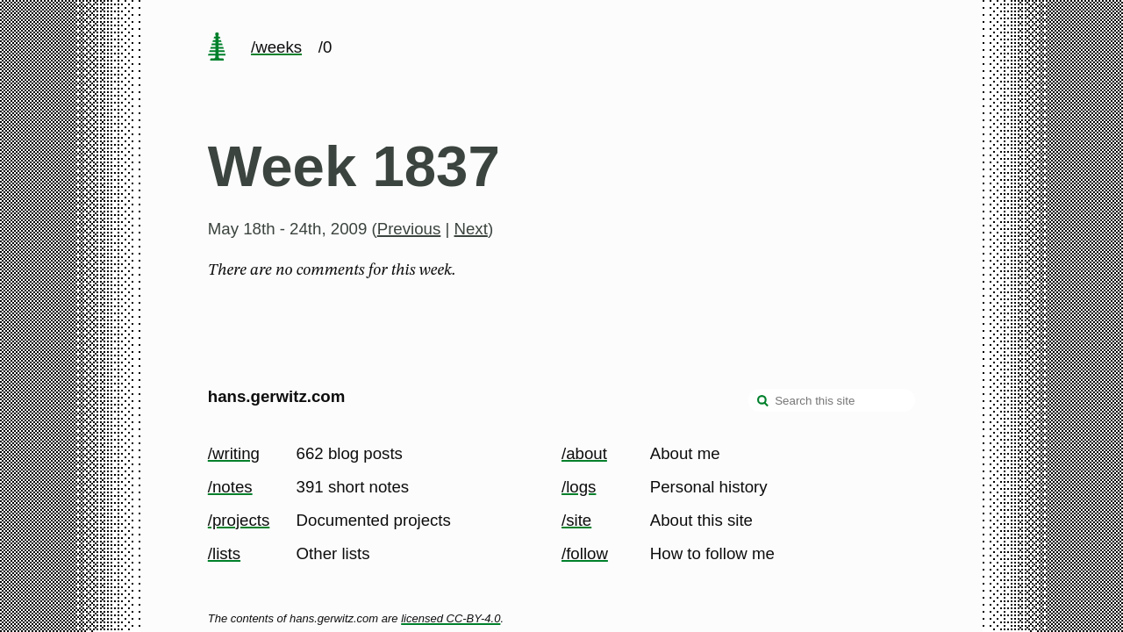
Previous (409, 228)
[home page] (217, 48)
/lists (224, 553)
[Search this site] (831, 400)
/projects (239, 520)
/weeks (276, 47)
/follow (585, 553)
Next (471, 228)
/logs (579, 487)
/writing (234, 453)
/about (584, 453)
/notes (230, 487)
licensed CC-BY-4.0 (450, 618)
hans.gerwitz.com (277, 396)
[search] (763, 402)
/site (576, 520)
